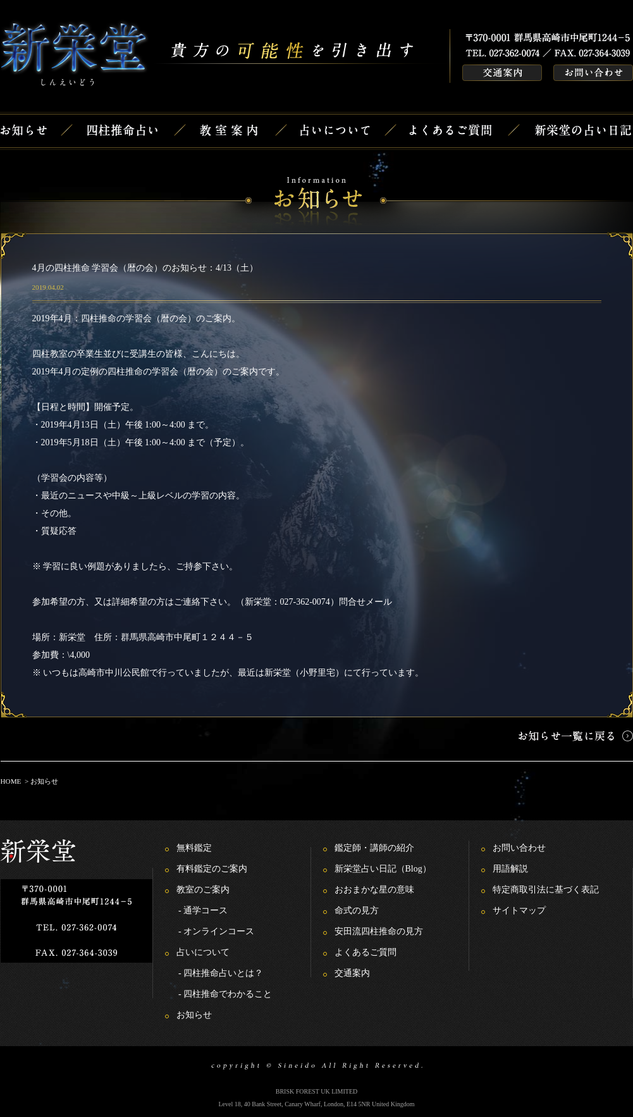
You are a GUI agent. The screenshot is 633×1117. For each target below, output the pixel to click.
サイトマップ (519, 910)
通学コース (205, 910)
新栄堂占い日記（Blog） (383, 868)
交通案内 (352, 973)
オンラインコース (218, 931)
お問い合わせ (519, 848)
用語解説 (510, 868)
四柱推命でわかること (227, 994)
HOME (11, 781)
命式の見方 (357, 910)
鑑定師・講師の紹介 (374, 848)
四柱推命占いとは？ (223, 973)
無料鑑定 (194, 848)
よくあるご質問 (365, 952)
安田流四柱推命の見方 (379, 931)
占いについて (203, 952)
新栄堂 (72, 637)
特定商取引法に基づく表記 (546, 889)
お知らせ (194, 1015)
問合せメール (365, 602)
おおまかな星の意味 (374, 889)
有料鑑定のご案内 (211, 868)
